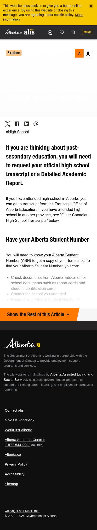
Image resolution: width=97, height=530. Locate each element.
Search (73, 32)
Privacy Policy (16, 464)
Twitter (6, 123)
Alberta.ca (13, 454)
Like (62, 32)
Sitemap (11, 484)
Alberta (13, 32)
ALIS (29, 32)
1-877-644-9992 (17, 445)
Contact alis (14, 410)
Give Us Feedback (19, 420)
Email (34, 123)
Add (50, 32)
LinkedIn (25, 123)
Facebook (15, 123)
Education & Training (41, 52)
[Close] (91, 6)
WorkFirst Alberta (18, 430)
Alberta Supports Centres (25, 440)
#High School (17, 132)
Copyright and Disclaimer (22, 511)
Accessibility (14, 474)
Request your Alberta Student (45, 299)
